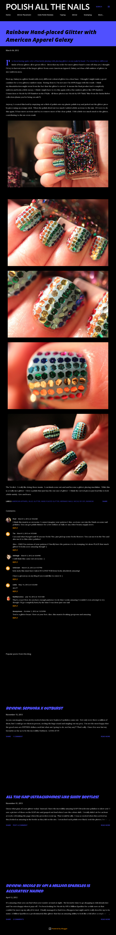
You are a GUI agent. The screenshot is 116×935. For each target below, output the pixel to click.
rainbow (90, 501)
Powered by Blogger (58, 929)
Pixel (14, 519)
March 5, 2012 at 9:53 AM (27, 533)
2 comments (18, 919)
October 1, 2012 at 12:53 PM (35, 611)
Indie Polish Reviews (45, 15)
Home (8, 15)
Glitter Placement (24, 15)
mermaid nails (66, 501)
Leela (15, 585)
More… (101, 15)
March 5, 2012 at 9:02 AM (28, 519)
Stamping (88, 15)
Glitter (74, 15)
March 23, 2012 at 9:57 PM (32, 568)
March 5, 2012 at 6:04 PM (31, 556)
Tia (14, 533)
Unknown (16, 568)
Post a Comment (20, 825)
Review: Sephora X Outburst (34, 709)
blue (31, 501)
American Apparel (20, 501)
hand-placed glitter (50, 501)
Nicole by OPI (79, 501)
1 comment (18, 736)
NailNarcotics (18, 597)
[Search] (99, 7)
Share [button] (104, 501)
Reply (15, 528)
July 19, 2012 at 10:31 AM (35, 597)
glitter (37, 501)
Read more (105, 736)
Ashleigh (16, 556)
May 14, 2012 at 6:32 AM (28, 585)
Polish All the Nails (48, 6)
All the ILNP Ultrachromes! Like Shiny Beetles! (52, 798)
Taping (62, 15)
